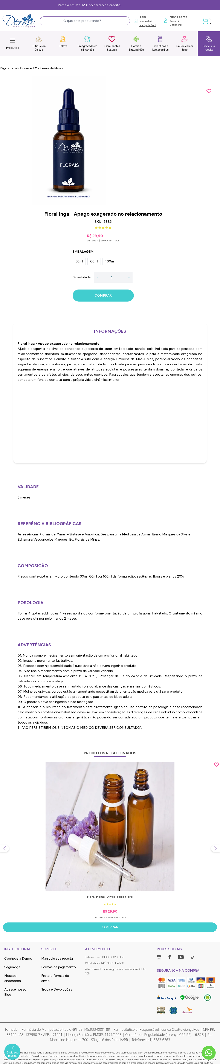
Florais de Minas (51, 68)
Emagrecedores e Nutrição (87, 43)
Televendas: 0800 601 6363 (104, 957)
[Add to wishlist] (208, 91)
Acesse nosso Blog (15, 992)
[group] (110, 140)
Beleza (63, 42)
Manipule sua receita (57, 958)
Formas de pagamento (58, 967)
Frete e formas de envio (55, 978)
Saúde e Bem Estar (184, 43)
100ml (110, 261)
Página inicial (9, 68)
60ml (94, 261)
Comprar (110, 927)
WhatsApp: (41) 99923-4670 (104, 963)
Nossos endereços (12, 978)
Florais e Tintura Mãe (136, 43)
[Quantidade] (113, 277)
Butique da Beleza (39, 43)
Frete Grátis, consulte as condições (110, 5)
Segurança (12, 967)
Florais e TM (28, 68)
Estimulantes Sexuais (112, 43)
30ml (79, 261)
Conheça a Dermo (18, 958)
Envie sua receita (209, 43)
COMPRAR (103, 295)
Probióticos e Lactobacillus (160, 43)
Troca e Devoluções (56, 989)
